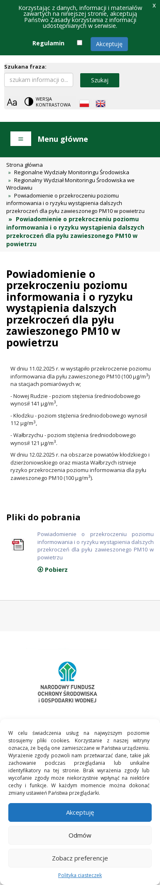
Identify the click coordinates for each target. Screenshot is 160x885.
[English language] (100, 103)
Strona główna (24, 164)
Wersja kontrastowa (53, 101)
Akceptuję (109, 44)
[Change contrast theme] (48, 102)
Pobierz (52, 570)
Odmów (80, 835)
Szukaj (99, 80)
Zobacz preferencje (80, 858)
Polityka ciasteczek (80, 875)
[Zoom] (12, 102)
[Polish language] (84, 103)
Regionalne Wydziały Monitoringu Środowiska (71, 172)
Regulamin (48, 43)
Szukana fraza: (25, 66)
